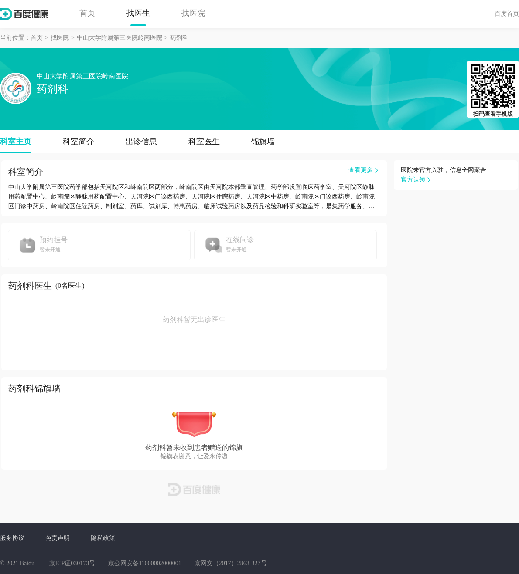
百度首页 (507, 13)
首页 (87, 13)
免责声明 (57, 537)
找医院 (193, 13)
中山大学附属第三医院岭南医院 (119, 37)
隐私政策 (103, 537)
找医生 (138, 13)
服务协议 (12, 537)
